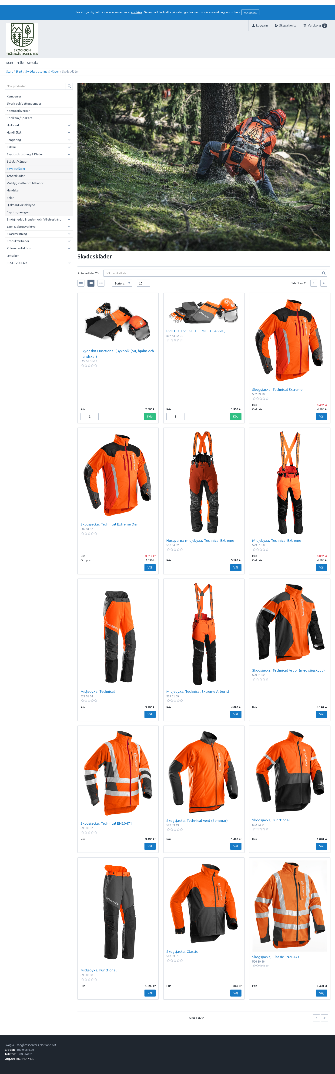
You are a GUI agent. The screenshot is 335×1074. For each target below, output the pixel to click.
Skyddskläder (16, 168)
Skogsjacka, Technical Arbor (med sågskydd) (288, 670)
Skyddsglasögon (18, 212)
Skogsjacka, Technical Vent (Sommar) (197, 820)
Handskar (13, 190)
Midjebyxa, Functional (98, 970)
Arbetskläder (16, 175)
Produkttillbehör (18, 241)
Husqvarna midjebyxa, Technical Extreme (200, 540)
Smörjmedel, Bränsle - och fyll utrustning (34, 219)
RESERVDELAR (17, 262)
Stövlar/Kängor (17, 161)
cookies (136, 12)
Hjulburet (13, 125)
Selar (10, 197)
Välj (321, 416)
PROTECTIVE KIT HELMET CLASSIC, (195, 331)
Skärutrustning (17, 233)
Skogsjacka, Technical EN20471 (106, 823)
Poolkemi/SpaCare (19, 118)
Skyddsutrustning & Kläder (42, 71)
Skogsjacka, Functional (271, 820)
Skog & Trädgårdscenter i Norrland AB (30, 1045)
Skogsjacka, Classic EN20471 (276, 957)
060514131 (25, 1054)
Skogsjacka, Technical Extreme (277, 389)
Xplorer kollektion (19, 248)
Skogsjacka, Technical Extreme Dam (110, 524)
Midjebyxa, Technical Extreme (276, 540)
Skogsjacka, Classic (182, 951)
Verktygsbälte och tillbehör (25, 183)
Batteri (11, 147)
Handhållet (14, 132)
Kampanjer (14, 96)
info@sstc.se (25, 1049)
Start (9, 62)
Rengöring (14, 139)
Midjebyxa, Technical (97, 691)
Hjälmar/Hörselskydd (21, 205)
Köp (150, 416)
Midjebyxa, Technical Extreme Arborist (197, 691)
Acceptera (250, 12)
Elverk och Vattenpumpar (24, 103)
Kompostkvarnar (18, 110)
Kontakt (32, 62)
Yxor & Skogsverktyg (21, 226)
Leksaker (13, 255)
